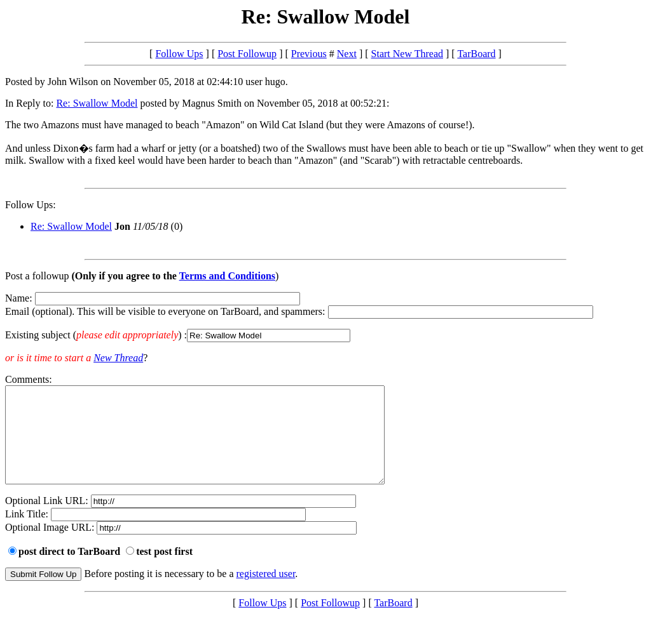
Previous (309, 53)
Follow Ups (179, 53)
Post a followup (37, 275)
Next (347, 53)
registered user (266, 592)
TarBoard (476, 53)
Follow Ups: (30, 204)
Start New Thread (407, 53)
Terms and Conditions (227, 275)
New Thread (118, 357)
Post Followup (247, 53)
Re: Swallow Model (96, 103)
